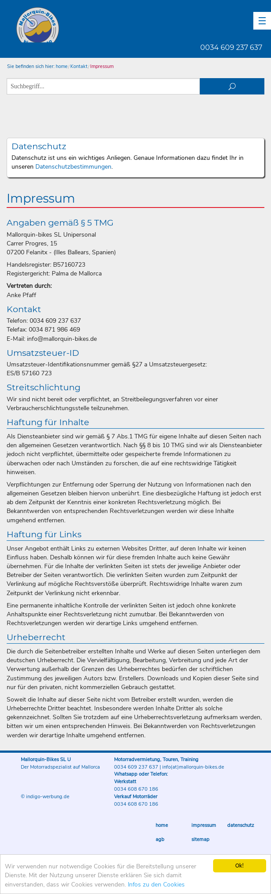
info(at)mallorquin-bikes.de (193, 767)
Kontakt (79, 66)
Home (162, 825)
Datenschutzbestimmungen (73, 166)
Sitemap (200, 839)
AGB (160, 839)
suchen (232, 86)
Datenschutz (240, 825)
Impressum (102, 66)
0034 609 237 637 (231, 47)
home (62, 66)
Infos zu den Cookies (156, 884)
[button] (262, 21)
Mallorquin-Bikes (89, 24)
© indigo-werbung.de (45, 796)
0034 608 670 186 (136, 789)
